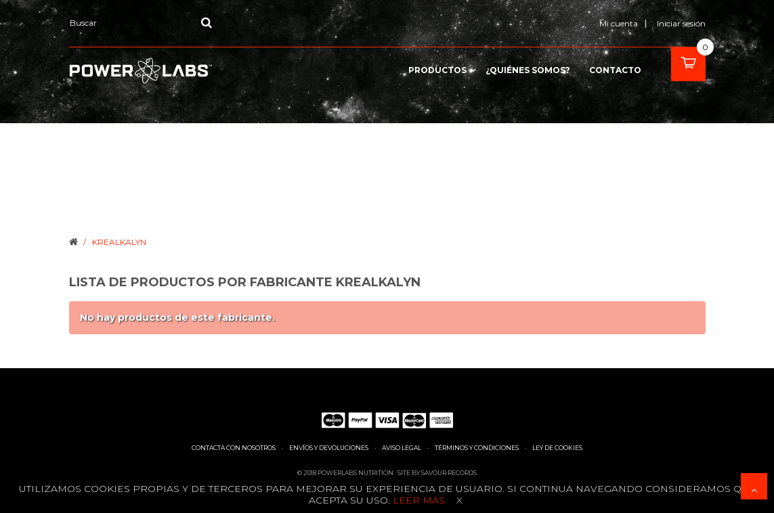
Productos (437, 70)
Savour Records (449, 472)
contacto (615, 70)
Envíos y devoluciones (328, 447)
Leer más (417, 500)
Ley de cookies (557, 447)
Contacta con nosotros (234, 447)
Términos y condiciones (477, 447)
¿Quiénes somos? (528, 70)
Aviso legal (401, 447)
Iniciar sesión (681, 23)
